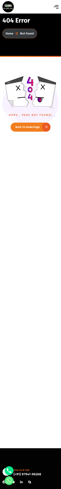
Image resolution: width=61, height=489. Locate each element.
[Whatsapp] (9, 480)
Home (12, 33)
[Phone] (9, 470)
